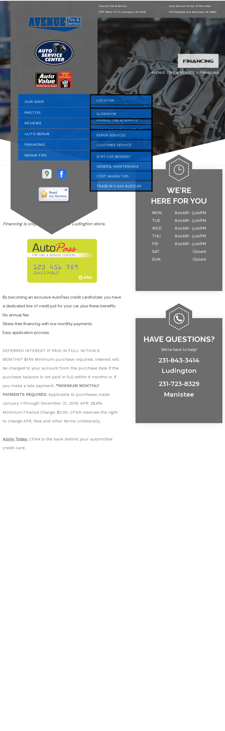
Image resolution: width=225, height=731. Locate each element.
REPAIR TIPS (36, 157)
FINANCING (35, 146)
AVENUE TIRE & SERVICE (173, 74)
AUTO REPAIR (37, 136)
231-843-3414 (179, 362)
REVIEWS (33, 125)
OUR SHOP (34, 104)
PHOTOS (32, 114)
